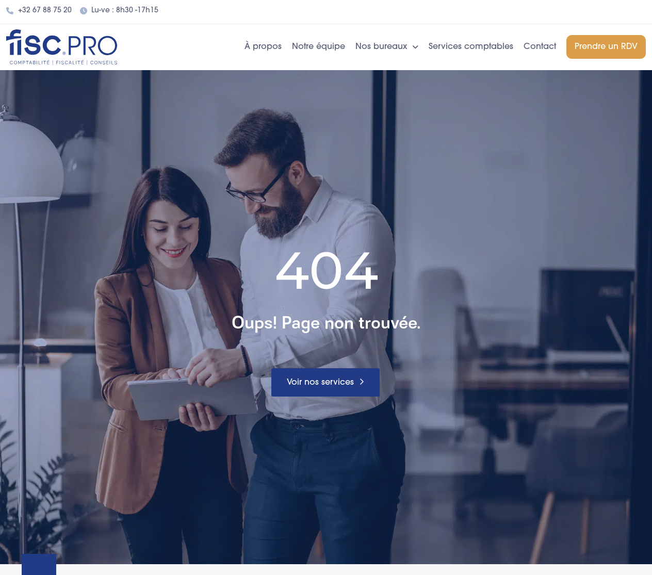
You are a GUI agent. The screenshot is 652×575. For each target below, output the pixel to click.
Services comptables (471, 47)
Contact (540, 47)
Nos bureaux (386, 47)
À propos (263, 47)
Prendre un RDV (606, 47)
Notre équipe (318, 47)
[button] (325, 382)
